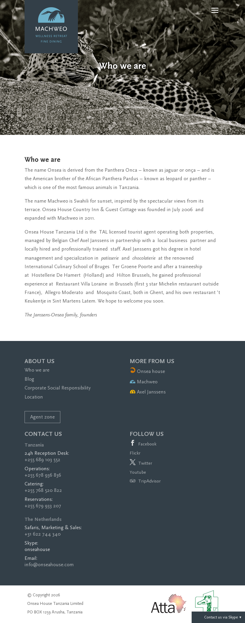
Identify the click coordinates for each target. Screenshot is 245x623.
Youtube (138, 472)
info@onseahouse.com (49, 565)
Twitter (145, 463)
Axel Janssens (148, 392)
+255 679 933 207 (43, 506)
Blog (29, 379)
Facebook (147, 444)
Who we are (37, 370)
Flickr (135, 453)
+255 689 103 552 (42, 460)
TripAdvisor (145, 481)
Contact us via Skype (218, 617)
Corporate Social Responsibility (58, 388)
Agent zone (42, 417)
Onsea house (147, 371)
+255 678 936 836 (43, 475)
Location (34, 397)
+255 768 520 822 (43, 490)
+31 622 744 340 (43, 534)
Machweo (143, 382)
